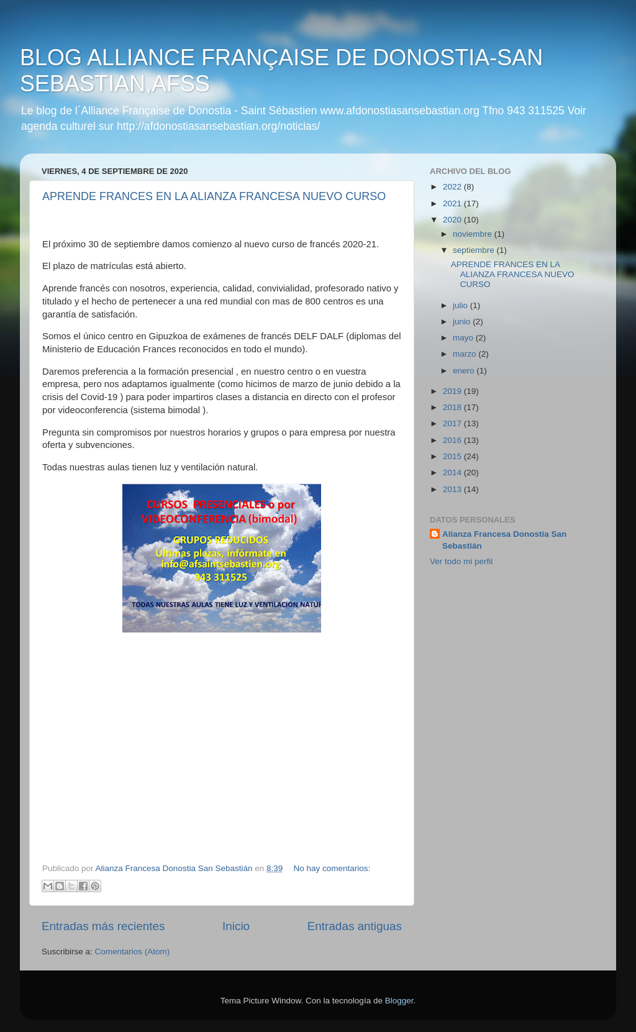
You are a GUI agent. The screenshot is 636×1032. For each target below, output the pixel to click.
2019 (453, 391)
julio (461, 305)
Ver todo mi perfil (461, 561)
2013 (453, 489)
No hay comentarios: (332, 868)
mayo (464, 337)
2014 (453, 472)
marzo (465, 353)
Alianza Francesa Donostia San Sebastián (504, 539)
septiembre (475, 250)
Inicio (236, 926)
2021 (453, 203)
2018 (453, 407)
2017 (453, 423)
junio (463, 321)
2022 (453, 186)
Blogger (399, 1000)
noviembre (473, 234)
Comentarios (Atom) (132, 951)
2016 (453, 440)
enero (464, 370)
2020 (453, 219)
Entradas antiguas (354, 926)
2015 (453, 456)
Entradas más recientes (103, 926)
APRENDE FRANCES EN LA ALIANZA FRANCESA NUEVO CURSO (214, 196)
